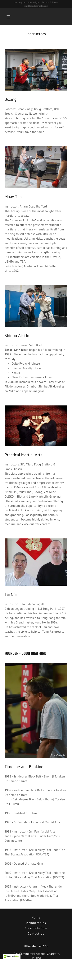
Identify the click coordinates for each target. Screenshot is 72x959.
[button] (12, 17)
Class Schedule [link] (36, 928)
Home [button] (36, 917)
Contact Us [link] (36, 933)
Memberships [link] (36, 923)
